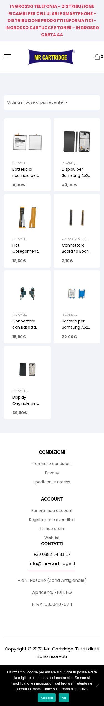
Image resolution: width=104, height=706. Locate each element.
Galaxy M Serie (74, 239)
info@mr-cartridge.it (52, 563)
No (63, 698)
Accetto (46, 698)
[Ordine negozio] (39, 102)
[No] (97, 685)
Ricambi (18, 163)
